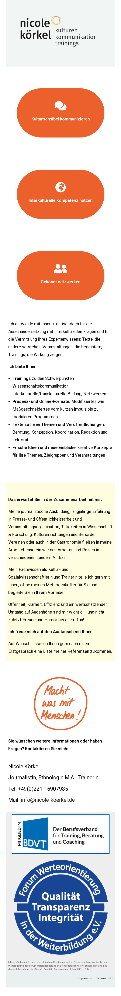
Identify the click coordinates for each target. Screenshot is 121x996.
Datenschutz (104, 978)
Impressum (87, 978)
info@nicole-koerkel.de (48, 800)
